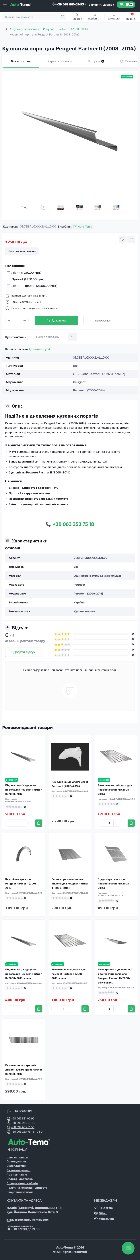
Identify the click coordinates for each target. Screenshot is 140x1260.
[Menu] (5, 4)
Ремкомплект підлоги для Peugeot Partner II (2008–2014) (115, 789)
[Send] (72, 337)
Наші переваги (17, 1157)
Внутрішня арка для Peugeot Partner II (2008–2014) (21, 883)
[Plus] (24, 320)
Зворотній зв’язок (20, 1192)
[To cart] (38, 823)
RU (122, 4)
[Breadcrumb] (7, 28)
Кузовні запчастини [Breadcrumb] (25, 29)
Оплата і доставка (20, 1178)
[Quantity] (17, 320)
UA (129, 4)
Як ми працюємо (18, 1170)
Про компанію (17, 1174)
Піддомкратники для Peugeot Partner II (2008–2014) (114, 883)
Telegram (106, 1207)
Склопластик (16, 1165)
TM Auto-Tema (82, 226)
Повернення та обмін (22, 1183)
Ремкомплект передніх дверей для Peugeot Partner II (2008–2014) (23, 1069)
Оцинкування (16, 1161)
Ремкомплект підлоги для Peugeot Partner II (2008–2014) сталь (68, 974)
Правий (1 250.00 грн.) (27, 279)
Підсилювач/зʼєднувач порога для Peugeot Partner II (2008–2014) (23, 789)
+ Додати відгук (23, 652)
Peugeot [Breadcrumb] (48, 29)
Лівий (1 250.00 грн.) (25, 272)
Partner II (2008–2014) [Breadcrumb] (73, 29)
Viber (103, 1213)
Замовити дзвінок (101, 4)
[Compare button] (131, 239)
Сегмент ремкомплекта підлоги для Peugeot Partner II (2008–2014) (69, 883)
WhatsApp (106, 1218)
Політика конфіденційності (27, 1187)
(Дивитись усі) (39, 349)
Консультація (103, 320)
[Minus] (9, 320)
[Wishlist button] (122, 239)
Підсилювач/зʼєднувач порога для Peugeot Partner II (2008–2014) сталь (23, 974)
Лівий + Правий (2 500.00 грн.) (33, 286)
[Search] (62, 16)
